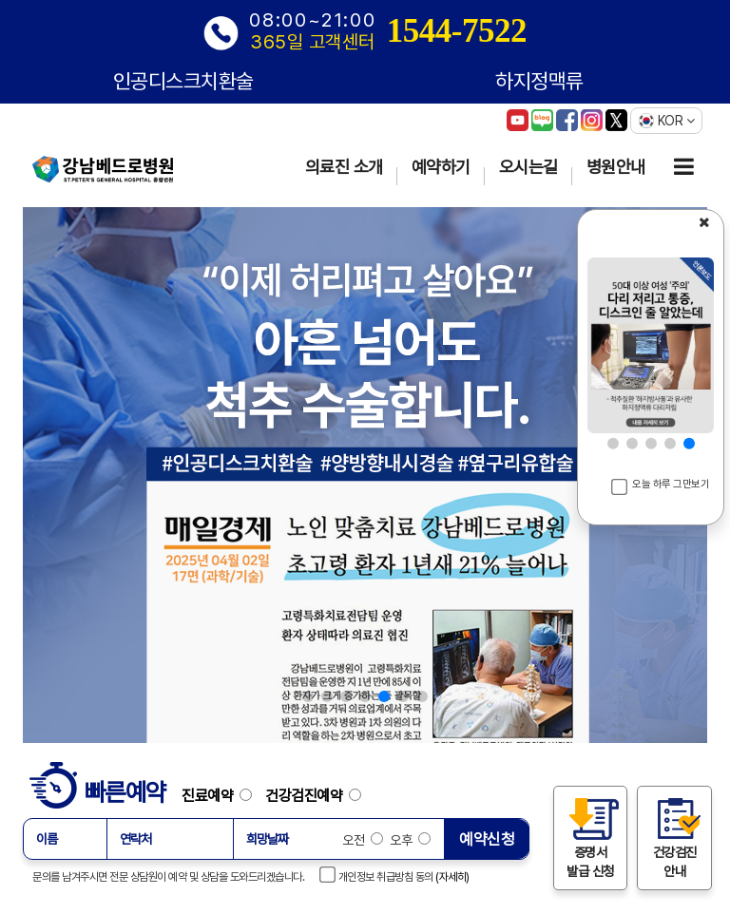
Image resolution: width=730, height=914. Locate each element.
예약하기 (441, 167)
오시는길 (528, 167)
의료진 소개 (344, 167)
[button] (308, 696)
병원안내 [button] (615, 167)
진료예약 (222, 795)
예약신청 (486, 838)
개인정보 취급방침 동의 (377, 875)
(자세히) (452, 877)
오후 (409, 839)
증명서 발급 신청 (590, 837)
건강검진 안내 (674, 837)
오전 (362, 839)
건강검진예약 (313, 795)
